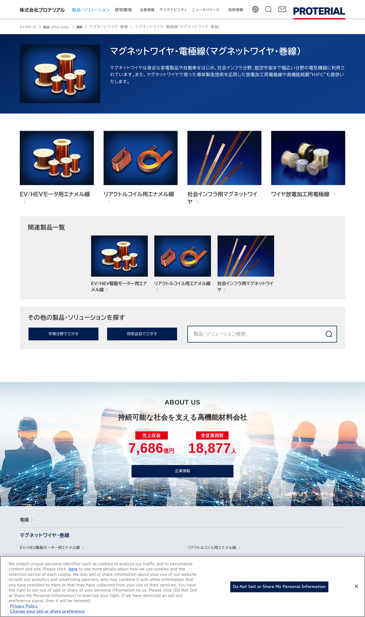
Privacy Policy (24, 607)
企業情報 (147, 10)
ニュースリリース (205, 10)
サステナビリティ (173, 10)
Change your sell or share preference (47, 612)
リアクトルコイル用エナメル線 (216, 552)
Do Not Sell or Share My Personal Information (279, 587)
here (73, 570)
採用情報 (235, 10)
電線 (26, 522)
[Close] (356, 587)
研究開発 (123, 10)
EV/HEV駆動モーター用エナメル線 (56, 552)
